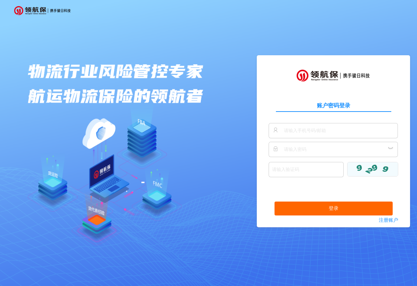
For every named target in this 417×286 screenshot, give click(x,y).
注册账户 (388, 220)
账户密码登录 (333, 105)
